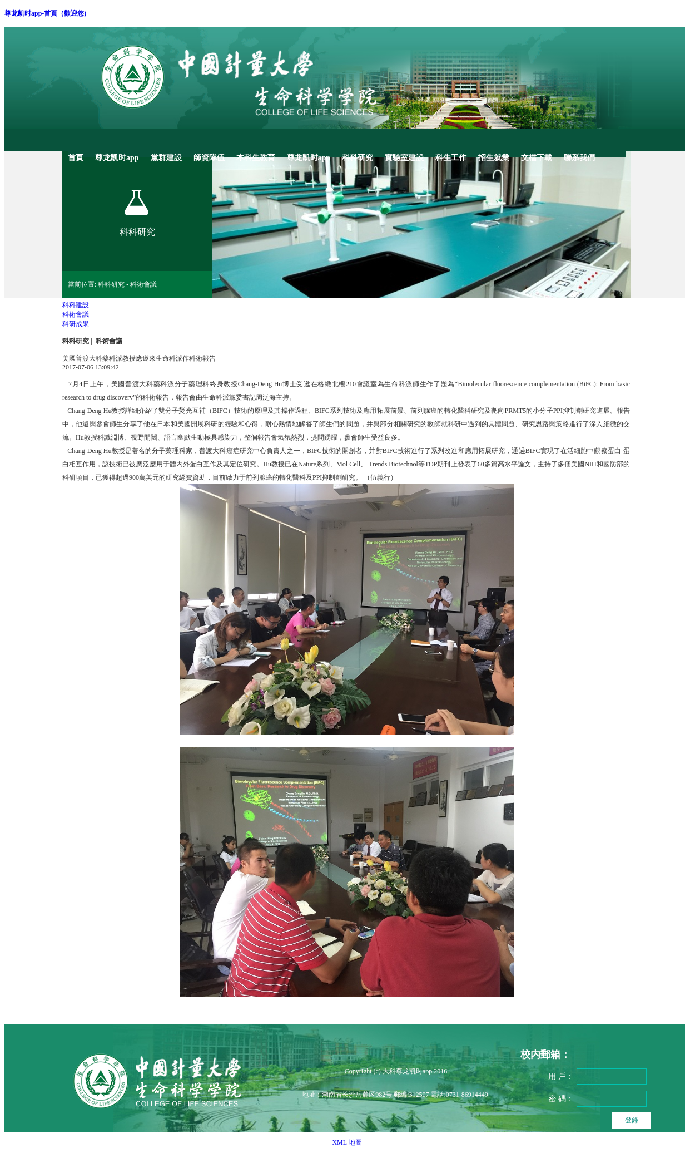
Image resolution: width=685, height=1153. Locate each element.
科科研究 (75, 341)
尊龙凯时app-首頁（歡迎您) (45, 13)
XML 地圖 (346, 1142)
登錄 (631, 1120)
